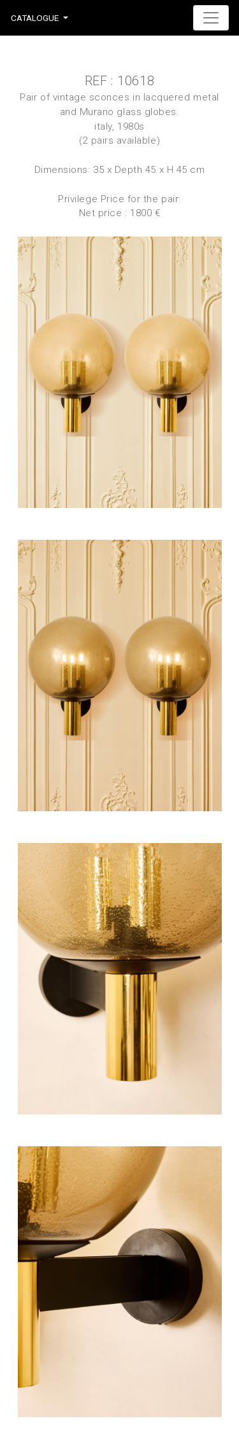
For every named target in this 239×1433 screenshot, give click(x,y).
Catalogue (35, 18)
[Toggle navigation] (211, 18)
